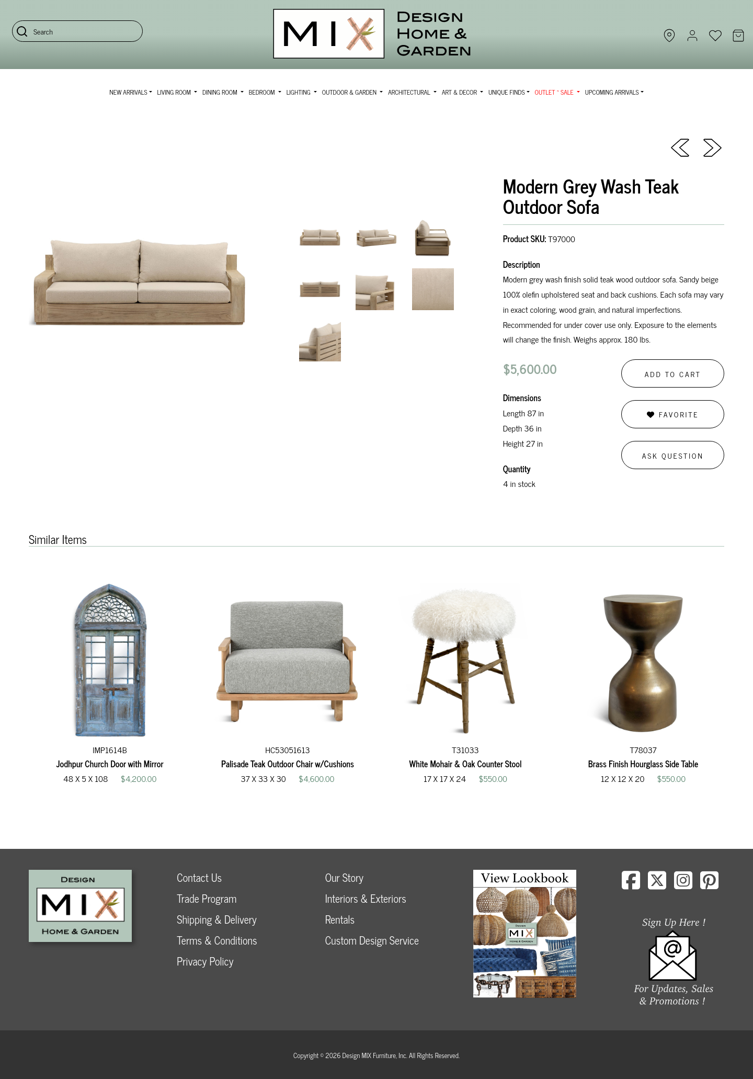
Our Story (344, 877)
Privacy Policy (205, 961)
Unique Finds (506, 92)
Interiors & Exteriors (365, 898)
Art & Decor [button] (460, 92)
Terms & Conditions (217, 940)
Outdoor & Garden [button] (350, 92)
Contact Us (199, 877)
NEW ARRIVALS (128, 92)
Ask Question (673, 455)
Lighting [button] (299, 92)
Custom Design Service (372, 940)
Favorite (673, 414)
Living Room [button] (174, 92)
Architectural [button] (410, 92)
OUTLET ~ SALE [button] (555, 92)
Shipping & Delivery (216, 919)
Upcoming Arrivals (612, 92)
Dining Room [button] (220, 92)
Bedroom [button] (263, 92)
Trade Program (206, 898)
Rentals (340, 919)
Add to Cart (673, 374)
